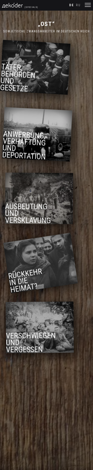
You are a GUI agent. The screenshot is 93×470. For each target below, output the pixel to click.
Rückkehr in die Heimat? (26, 283)
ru (78, 5)
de (71, 5)
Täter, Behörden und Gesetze (19, 77)
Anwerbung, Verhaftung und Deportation (26, 146)
